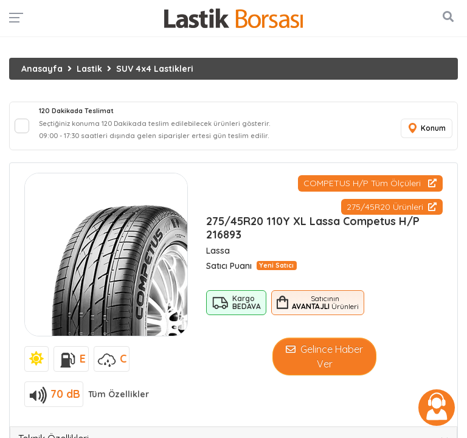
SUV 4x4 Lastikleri (154, 68)
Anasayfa (42, 68)
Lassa (218, 250)
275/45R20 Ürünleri (392, 206)
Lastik (89, 68)
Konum (426, 128)
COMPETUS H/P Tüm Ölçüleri (370, 183)
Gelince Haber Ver (324, 356)
